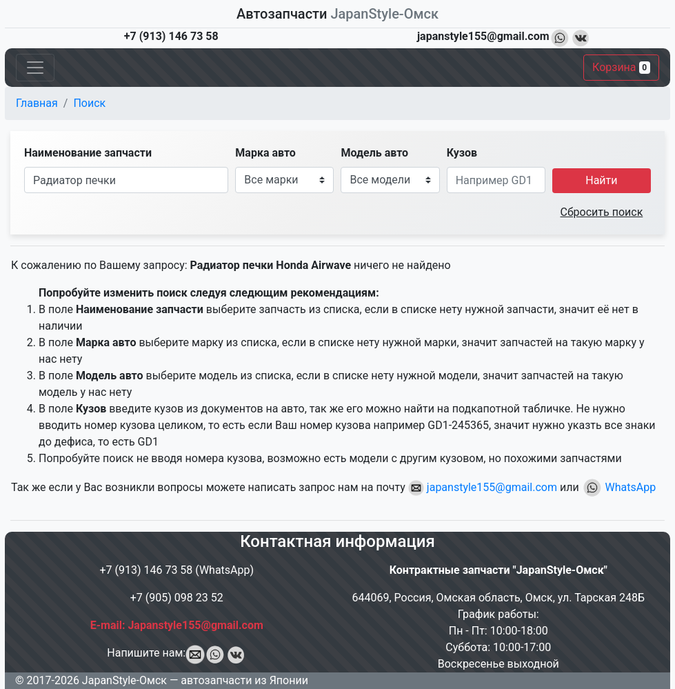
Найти (601, 180)
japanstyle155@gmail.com (482, 487)
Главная (37, 103)
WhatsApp (619, 487)
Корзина (621, 67)
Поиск (89, 103)
